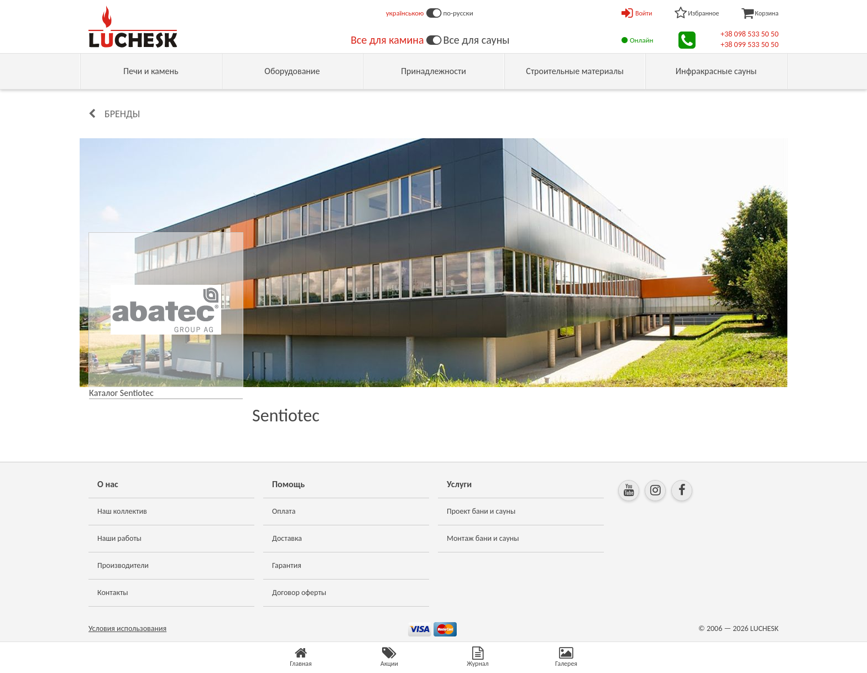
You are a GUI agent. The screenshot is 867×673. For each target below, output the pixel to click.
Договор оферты (299, 592)
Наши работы (119, 538)
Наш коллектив (122, 511)
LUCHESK (764, 628)
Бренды (122, 114)
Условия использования (127, 628)
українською (405, 13)
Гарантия (286, 565)
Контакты (112, 592)
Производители (123, 565)
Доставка (287, 538)
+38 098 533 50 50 (749, 34)
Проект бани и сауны (481, 511)
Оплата (284, 511)
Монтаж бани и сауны (483, 538)
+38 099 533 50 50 (749, 44)
